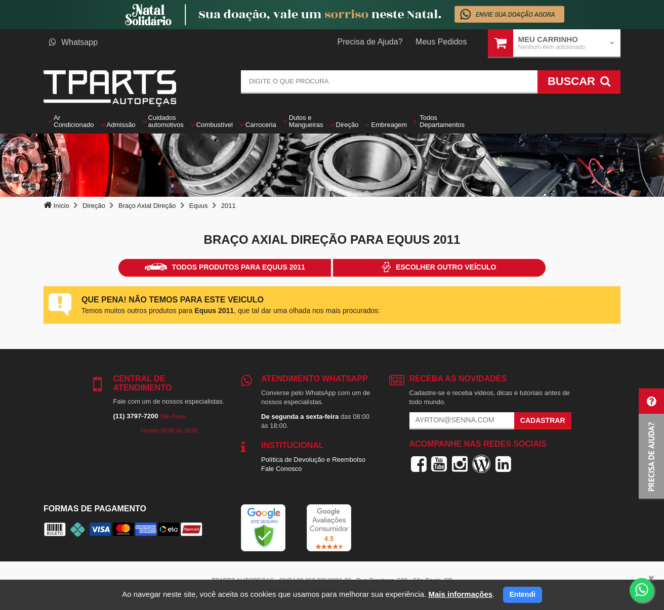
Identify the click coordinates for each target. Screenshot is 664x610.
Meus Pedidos (441, 41)
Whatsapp (73, 42)
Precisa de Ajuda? (370, 41)
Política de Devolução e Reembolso (313, 459)
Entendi (522, 594)
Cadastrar (542, 420)
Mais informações (460, 594)
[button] (651, 444)
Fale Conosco (281, 468)
